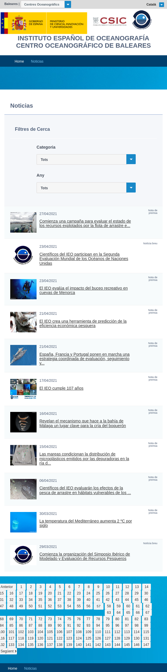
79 (107, 619)
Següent (7, 651)
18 (30, 593)
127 (108, 638)
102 (21, 632)
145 (127, 645)
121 (50, 638)
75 (69, 619)
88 (40, 625)
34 (30, 599)
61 (138, 606)
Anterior (7, 587)
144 (117, 645)
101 (11, 632)
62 (147, 606)
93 (88, 625)
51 (40, 606)
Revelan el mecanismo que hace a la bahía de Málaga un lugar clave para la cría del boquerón (82, 423)
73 (50, 619)
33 (21, 599)
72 (40, 619)
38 (69, 599)
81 (127, 619)
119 (31, 638)
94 (98, 625)
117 (11, 638)
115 (146, 632)
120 (40, 638)
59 (118, 606)
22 (69, 593)
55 (79, 606)
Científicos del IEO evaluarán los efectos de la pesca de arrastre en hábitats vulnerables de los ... (85, 490)
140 (79, 645)
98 (136, 625)
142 (98, 645)
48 (11, 606)
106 (60, 632)
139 (69, 645)
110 (98, 632)
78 (98, 619)
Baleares (11, 4)
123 (69, 638)
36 (50, 599)
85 (11, 625)
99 (146, 625)
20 (50, 593)
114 (137, 632)
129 (127, 638)
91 (69, 625)
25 (98, 593)
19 (40, 593)
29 (136, 593)
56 (88, 606)
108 (79, 632)
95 (107, 625)
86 (21, 625)
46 (146, 599)
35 (40, 599)
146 (137, 645)
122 (60, 638)
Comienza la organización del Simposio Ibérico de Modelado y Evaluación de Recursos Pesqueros (84, 556)
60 (128, 606)
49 (21, 606)
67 (147, 612)
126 (98, 638)
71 (30, 619)
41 (98, 599)
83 (146, 619)
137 (50, 645)
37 (59, 599)
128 (117, 638)
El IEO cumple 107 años (61, 388)
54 (69, 606)
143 (108, 645)
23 (79, 593)
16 (11, 593)
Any (40, 175)
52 (50, 606)
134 (21, 645)
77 (88, 619)
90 (59, 625)
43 (117, 599)
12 (127, 587)
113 (127, 632)
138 (60, 645)
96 (117, 625)
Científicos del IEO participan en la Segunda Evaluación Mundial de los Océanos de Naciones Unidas (83, 259)
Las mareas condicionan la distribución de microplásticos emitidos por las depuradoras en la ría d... (84, 458)
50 (30, 606)
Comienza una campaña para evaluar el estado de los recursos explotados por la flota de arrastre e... (85, 223)
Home (19, 61)
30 (146, 593)
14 (146, 587)
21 (59, 593)
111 (108, 632)
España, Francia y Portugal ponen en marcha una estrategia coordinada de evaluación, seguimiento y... (84, 359)
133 (11, 645)
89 (50, 625)
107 (69, 632)
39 (79, 599)
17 (21, 593)
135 (31, 645)
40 (88, 599)
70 (21, 619)
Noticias (37, 61)
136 (40, 645)
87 (30, 625)
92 (79, 625)
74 (59, 619)
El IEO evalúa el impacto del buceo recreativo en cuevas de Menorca (83, 290)
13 (137, 587)
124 (79, 638)
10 (108, 587)
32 (11, 599)
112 (117, 632)
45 (136, 599)
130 (137, 638)
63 (109, 612)
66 (138, 612)
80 (117, 619)
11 (117, 587)
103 (31, 632)
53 (59, 606)
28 (127, 593)
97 (127, 625)
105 (50, 632)
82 (136, 619)
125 (88, 638)
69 (11, 619)
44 (127, 599)
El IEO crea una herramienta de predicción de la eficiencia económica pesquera (83, 323)
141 (88, 645)
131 (146, 638)
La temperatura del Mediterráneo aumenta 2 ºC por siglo (85, 523)
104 (40, 632)
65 (128, 612)
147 (146, 645)
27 (117, 593)
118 (21, 638)
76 (79, 619)
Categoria (46, 147)
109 (88, 632)
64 (118, 612)
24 (88, 593)
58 (109, 606)
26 (107, 593)
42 (107, 599)
